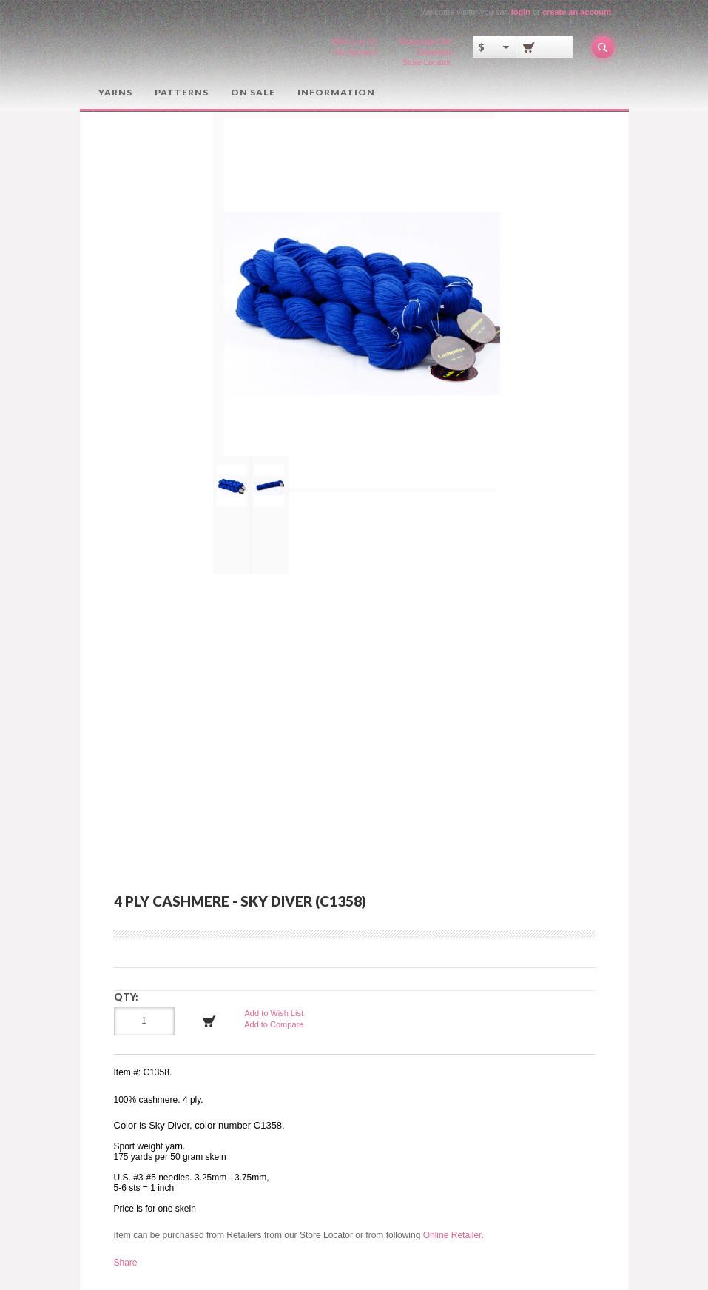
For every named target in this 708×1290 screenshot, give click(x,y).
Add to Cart (209, 1021)
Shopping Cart (425, 41)
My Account (356, 51)
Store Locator (426, 62)
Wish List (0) (354, 41)
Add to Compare (273, 1024)
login (520, 11)
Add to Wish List (274, 1013)
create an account (577, 11)
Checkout (434, 51)
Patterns (182, 92)
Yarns (115, 92)
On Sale (253, 92)
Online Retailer (452, 1235)
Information (336, 92)
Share (126, 1262)
